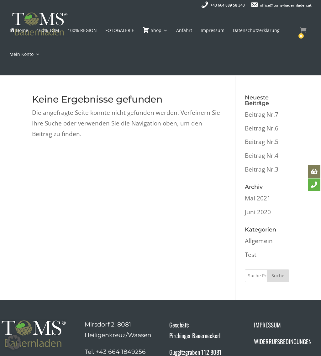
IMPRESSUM (267, 283)
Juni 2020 (258, 170)
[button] (14, 342)
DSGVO (261, 316)
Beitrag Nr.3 (261, 128)
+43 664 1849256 (121, 310)
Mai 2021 (258, 156)
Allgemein (259, 199)
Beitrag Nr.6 (261, 86)
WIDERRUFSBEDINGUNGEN (283, 299)
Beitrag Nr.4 (261, 114)
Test (250, 213)
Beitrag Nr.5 (261, 100)
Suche (277, 234)
